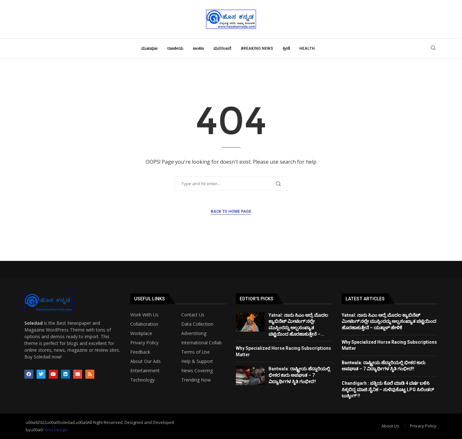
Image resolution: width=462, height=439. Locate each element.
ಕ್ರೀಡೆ (286, 48)
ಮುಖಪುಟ (149, 48)
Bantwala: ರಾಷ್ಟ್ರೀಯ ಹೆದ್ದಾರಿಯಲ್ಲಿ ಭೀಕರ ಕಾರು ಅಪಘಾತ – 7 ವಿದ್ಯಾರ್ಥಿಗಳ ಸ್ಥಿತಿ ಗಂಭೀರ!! (299, 375)
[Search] (433, 49)
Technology (142, 380)
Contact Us (192, 315)
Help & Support (197, 361)
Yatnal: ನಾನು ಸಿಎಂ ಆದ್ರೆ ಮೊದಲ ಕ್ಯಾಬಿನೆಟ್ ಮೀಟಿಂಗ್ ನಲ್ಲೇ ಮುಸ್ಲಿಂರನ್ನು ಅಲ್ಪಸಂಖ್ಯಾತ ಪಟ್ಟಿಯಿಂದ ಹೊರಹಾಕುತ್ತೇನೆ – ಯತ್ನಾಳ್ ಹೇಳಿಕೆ (389, 321)
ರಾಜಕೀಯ (175, 48)
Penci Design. (55, 430)
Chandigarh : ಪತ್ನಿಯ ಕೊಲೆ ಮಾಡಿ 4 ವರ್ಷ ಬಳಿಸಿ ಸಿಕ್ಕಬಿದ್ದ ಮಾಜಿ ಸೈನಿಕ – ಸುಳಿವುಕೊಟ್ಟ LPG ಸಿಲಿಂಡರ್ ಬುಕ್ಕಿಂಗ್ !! (388, 389)
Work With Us (144, 315)
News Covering (197, 370)
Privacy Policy (144, 342)
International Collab (201, 342)
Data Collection (197, 324)
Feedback (140, 352)
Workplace (141, 333)
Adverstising (193, 333)
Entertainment (145, 370)
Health (307, 48)
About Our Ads (145, 361)
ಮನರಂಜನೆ (222, 48)
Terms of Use (195, 352)
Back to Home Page (231, 211)
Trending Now (196, 380)
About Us (390, 426)
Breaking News (257, 48)
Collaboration (144, 324)
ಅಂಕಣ (198, 48)
